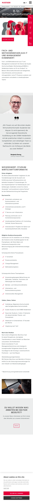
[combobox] (25, 2)
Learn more (6, 488)
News (16, 426)
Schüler (23, 7)
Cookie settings (16, 498)
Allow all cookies (16, 493)
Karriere (16, 7)
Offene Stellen (8, 39)
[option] (16, 386)
